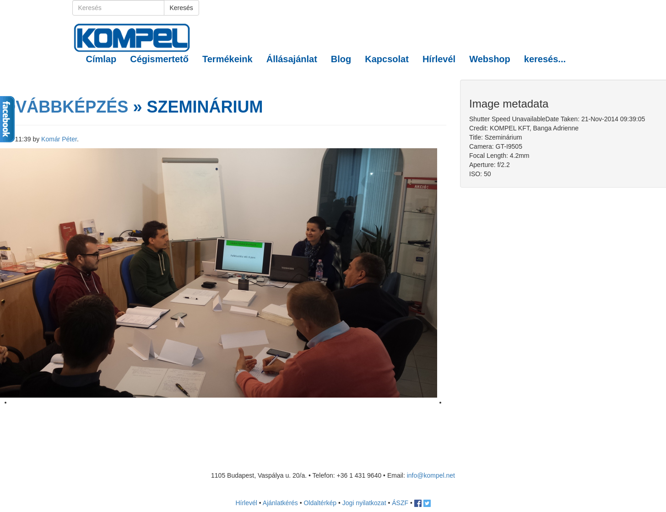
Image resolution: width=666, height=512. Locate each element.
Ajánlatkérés (280, 503)
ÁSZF (400, 503)
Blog (341, 59)
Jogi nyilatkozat (364, 503)
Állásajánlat (291, 59)
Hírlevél (438, 59)
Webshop (489, 59)
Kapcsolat (387, 59)
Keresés (181, 7)
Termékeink (227, 59)
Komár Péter (59, 139)
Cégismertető (159, 59)
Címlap (101, 59)
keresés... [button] (545, 59)
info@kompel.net (431, 475)
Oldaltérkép (320, 503)
